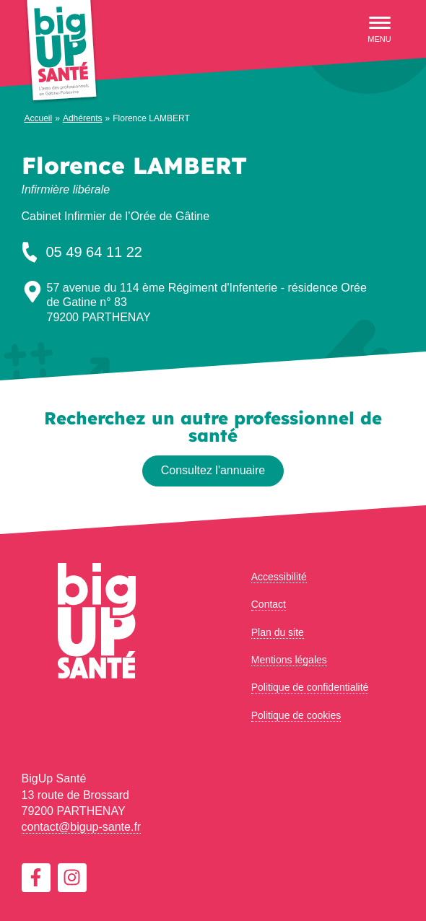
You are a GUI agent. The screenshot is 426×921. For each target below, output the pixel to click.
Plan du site (277, 632)
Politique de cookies (296, 715)
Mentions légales (289, 659)
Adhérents (83, 118)
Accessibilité (279, 576)
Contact (268, 604)
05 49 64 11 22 (80, 252)
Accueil (39, 118)
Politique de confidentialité (310, 687)
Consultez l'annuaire (213, 470)
